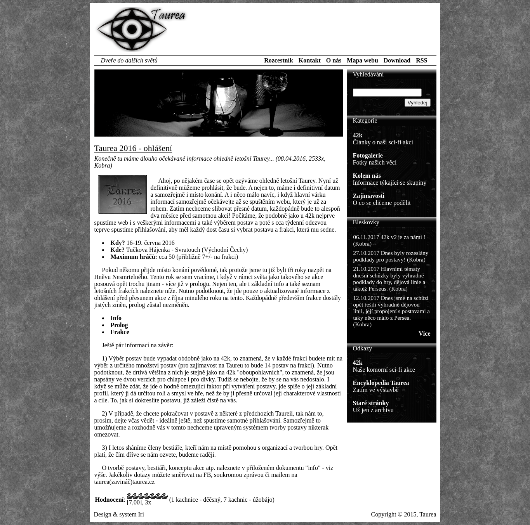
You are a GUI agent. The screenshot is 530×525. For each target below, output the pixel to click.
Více (424, 333)
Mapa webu (362, 60)
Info (116, 318)
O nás (334, 60)
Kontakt (310, 60)
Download (397, 60)
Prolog (119, 325)
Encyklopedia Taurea (381, 382)
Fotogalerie (368, 155)
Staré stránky (371, 403)
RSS (421, 60)
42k (358, 135)
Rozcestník (278, 60)
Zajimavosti (369, 195)
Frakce (120, 332)
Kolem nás (367, 175)
